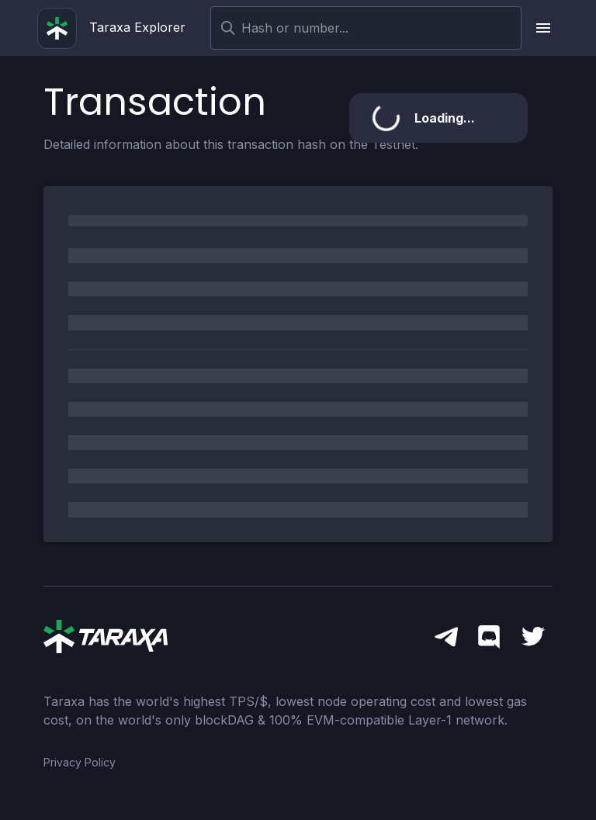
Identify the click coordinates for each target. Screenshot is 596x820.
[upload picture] (543, 27)
